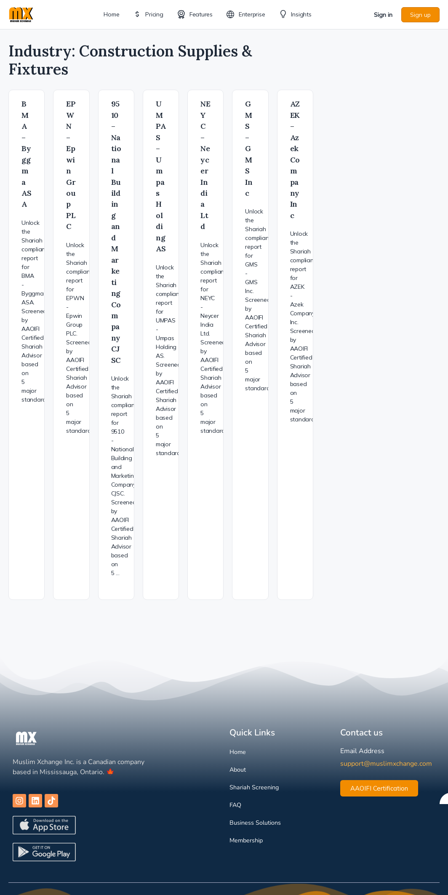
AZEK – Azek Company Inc (295, 159)
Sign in (383, 15)
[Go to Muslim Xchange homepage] (21, 13)
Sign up (420, 15)
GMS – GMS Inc (249, 148)
